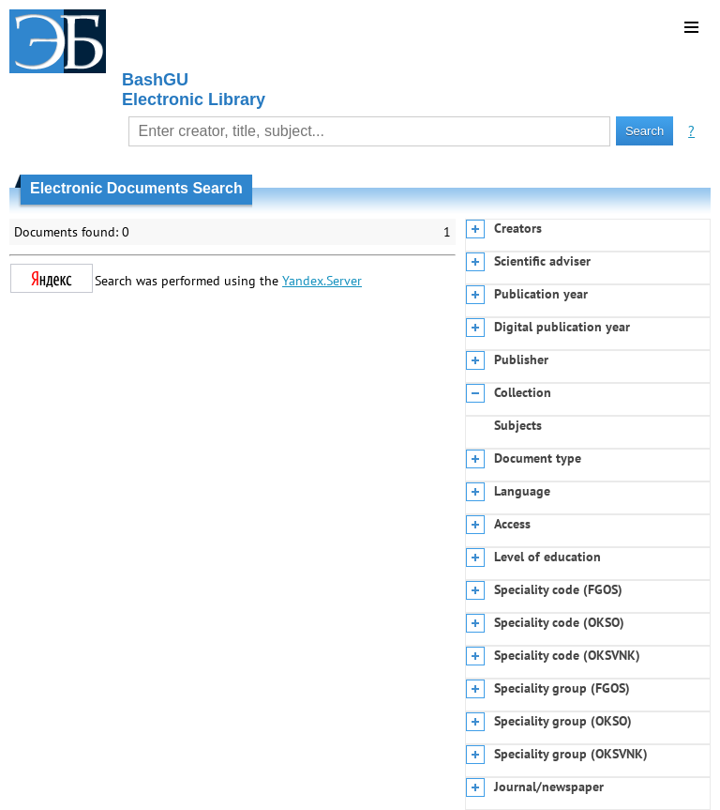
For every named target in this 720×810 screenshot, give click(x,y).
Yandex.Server (322, 280)
